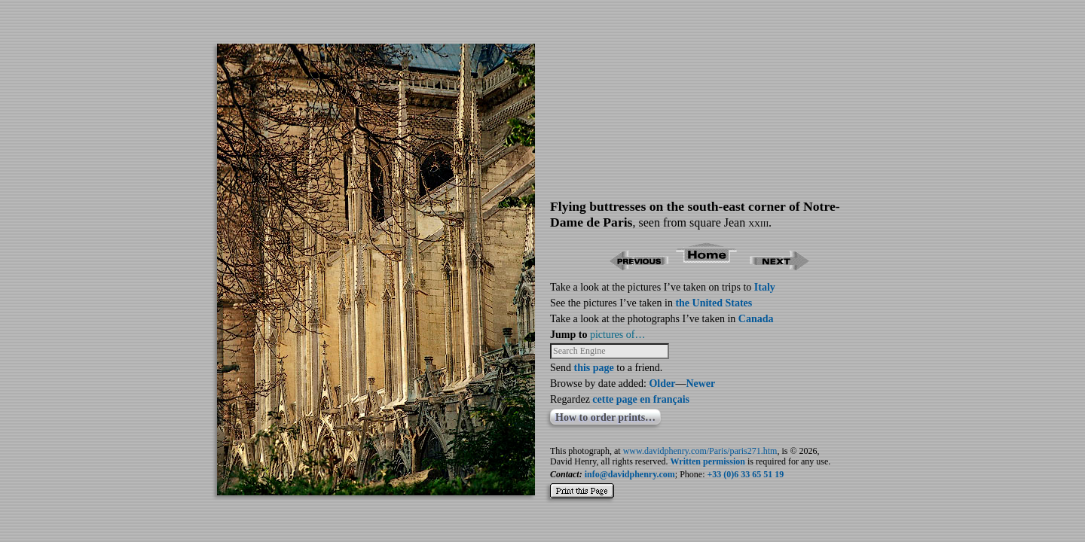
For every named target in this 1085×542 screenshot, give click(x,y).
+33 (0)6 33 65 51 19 (746, 474)
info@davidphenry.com (630, 474)
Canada (756, 318)
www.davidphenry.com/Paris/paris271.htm (700, 451)
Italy (764, 287)
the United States (713, 303)
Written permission (708, 461)
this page (594, 367)
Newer (700, 383)
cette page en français (640, 399)
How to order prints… (605, 417)
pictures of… (617, 334)
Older (662, 383)
